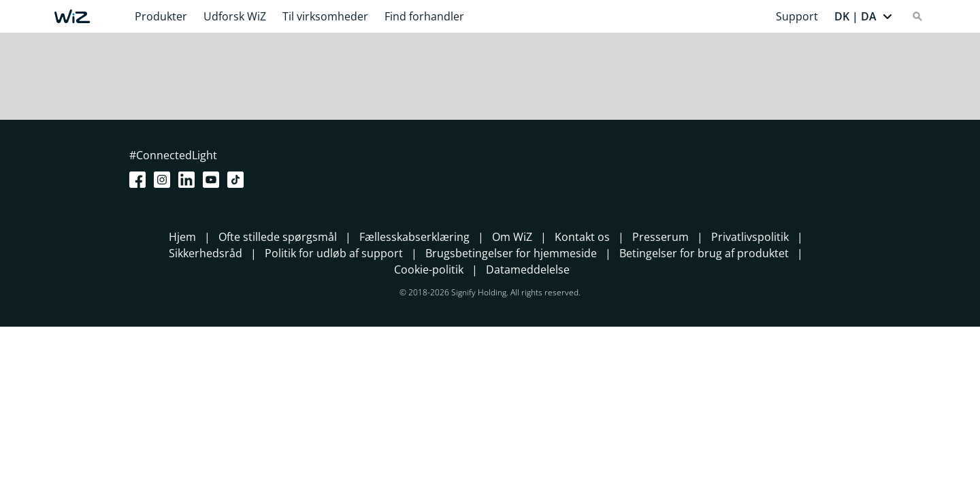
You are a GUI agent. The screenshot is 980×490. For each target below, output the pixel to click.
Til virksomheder (325, 16)
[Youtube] (214, 180)
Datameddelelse (528, 269)
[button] (863, 16)
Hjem (182, 236)
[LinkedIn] (189, 180)
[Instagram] (165, 180)
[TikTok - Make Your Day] (238, 180)
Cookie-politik (428, 269)
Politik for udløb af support (334, 253)
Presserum (660, 236)
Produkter (161, 16)
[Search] (917, 16)
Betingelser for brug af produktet (704, 253)
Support (797, 16)
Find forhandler (424, 16)
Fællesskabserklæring (414, 236)
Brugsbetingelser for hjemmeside (511, 253)
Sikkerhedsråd (205, 253)
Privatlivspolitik (750, 236)
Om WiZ (512, 236)
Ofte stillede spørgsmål (277, 236)
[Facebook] (140, 180)
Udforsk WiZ (234, 16)
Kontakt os (582, 236)
